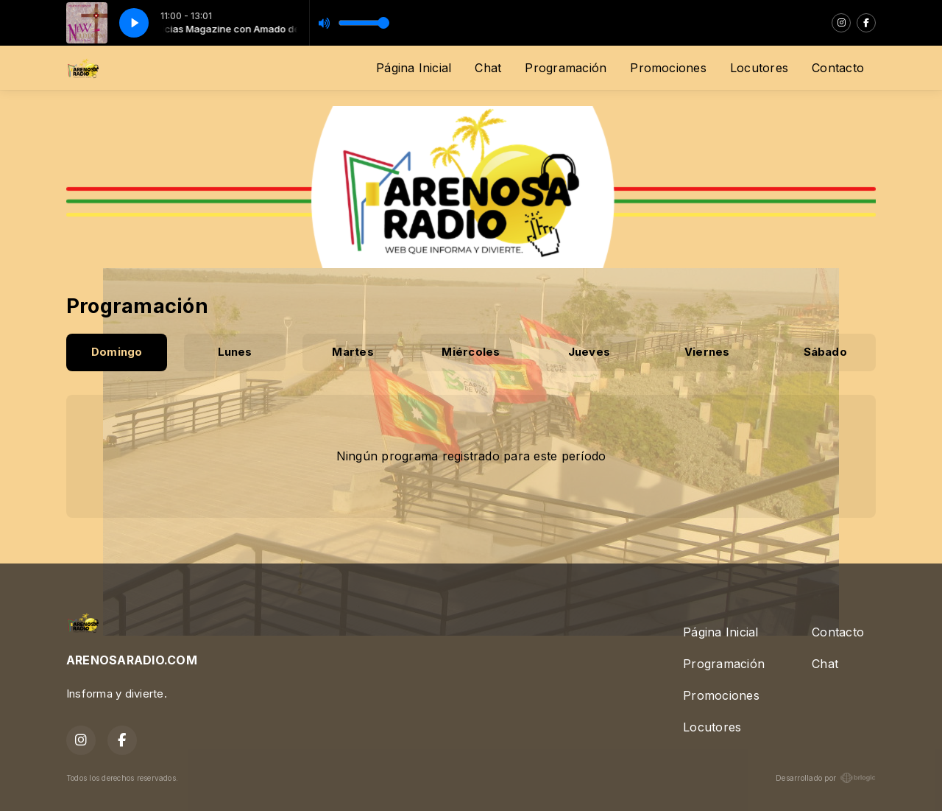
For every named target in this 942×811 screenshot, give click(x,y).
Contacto (838, 67)
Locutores (759, 67)
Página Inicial (413, 67)
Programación (565, 67)
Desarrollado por (826, 778)
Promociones (668, 67)
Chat (488, 67)
